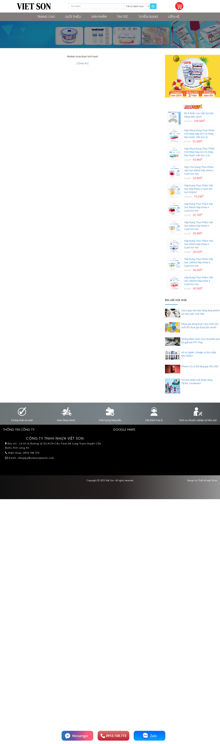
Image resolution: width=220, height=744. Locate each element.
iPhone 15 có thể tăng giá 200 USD (199, 366)
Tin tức (122, 17)
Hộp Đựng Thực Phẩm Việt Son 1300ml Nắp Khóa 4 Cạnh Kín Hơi (198, 262)
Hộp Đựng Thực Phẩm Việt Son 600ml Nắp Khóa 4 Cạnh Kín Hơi (198, 225)
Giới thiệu (73, 17)
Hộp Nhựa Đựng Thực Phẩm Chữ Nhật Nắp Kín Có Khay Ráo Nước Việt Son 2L (199, 133)
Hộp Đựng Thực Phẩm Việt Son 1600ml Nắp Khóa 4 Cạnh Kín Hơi (198, 281)
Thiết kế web (204, 480)
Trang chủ (46, 17)
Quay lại (82, 63)
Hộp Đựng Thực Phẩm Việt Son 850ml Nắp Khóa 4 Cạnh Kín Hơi (198, 207)
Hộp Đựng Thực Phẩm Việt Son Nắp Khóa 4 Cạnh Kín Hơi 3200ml (198, 189)
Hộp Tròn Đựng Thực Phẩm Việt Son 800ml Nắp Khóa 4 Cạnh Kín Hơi (199, 170)
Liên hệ (173, 17)
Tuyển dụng (148, 17)
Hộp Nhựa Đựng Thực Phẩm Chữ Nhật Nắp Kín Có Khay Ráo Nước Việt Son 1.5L (199, 152)
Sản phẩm (99, 17)
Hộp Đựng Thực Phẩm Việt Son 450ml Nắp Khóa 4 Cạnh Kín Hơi (198, 244)
